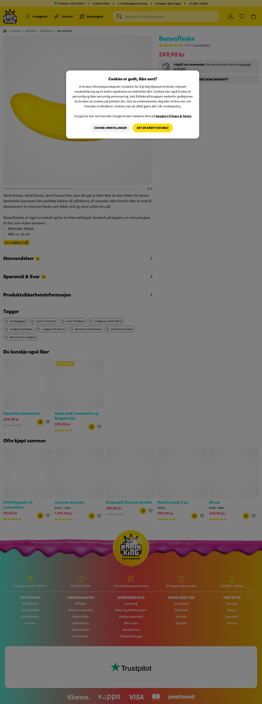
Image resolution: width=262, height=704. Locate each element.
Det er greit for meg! (153, 128)
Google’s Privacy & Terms (173, 116)
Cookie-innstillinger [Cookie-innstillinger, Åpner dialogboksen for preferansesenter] (110, 128)
